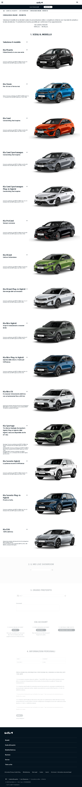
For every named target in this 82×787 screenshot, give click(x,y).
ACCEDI (14, 630)
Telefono (19, 662)
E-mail (44, 662)
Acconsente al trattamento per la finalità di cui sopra (30, 694)
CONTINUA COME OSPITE (65, 630)
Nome (18, 658)
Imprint (47, 772)
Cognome (45, 658)
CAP (31, 569)
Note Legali (34, 772)
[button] (16, 42)
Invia (18, 715)
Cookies (41, 772)
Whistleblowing (26, 772)
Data (20, 595)
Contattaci (47, 7)
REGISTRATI (40, 630)
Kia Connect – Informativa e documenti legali (61, 772)
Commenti (19, 603)
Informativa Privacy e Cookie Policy (12, 772)
